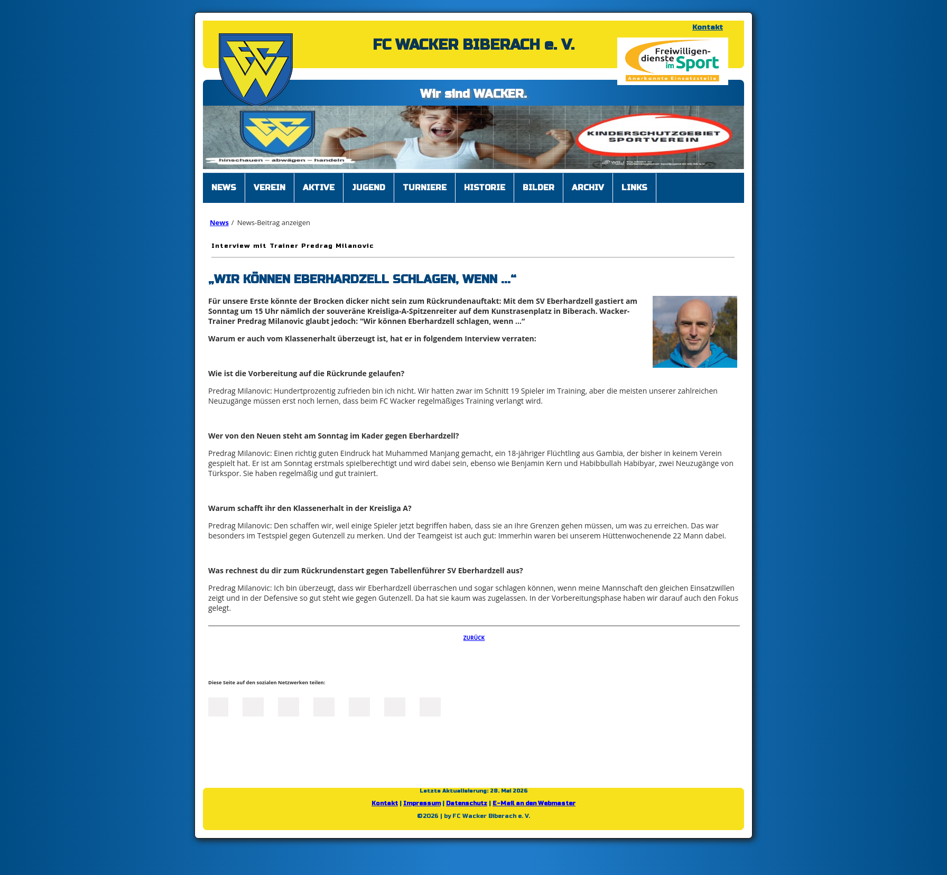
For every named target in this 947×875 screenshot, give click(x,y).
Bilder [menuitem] (538, 187)
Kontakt (707, 27)
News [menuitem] (223, 187)
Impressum (422, 803)
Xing (323, 705)
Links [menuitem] (634, 187)
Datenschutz (466, 803)
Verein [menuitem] (269, 187)
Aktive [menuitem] (319, 187)
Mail (359, 705)
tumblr (394, 705)
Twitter (253, 705)
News (219, 222)
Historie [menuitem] (484, 187)
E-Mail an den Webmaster (534, 803)
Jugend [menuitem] (368, 187)
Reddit (430, 705)
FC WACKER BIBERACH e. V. (473, 45)
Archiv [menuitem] (588, 187)
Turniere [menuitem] (425, 187)
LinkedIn (288, 705)
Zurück (474, 637)
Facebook (217, 705)
